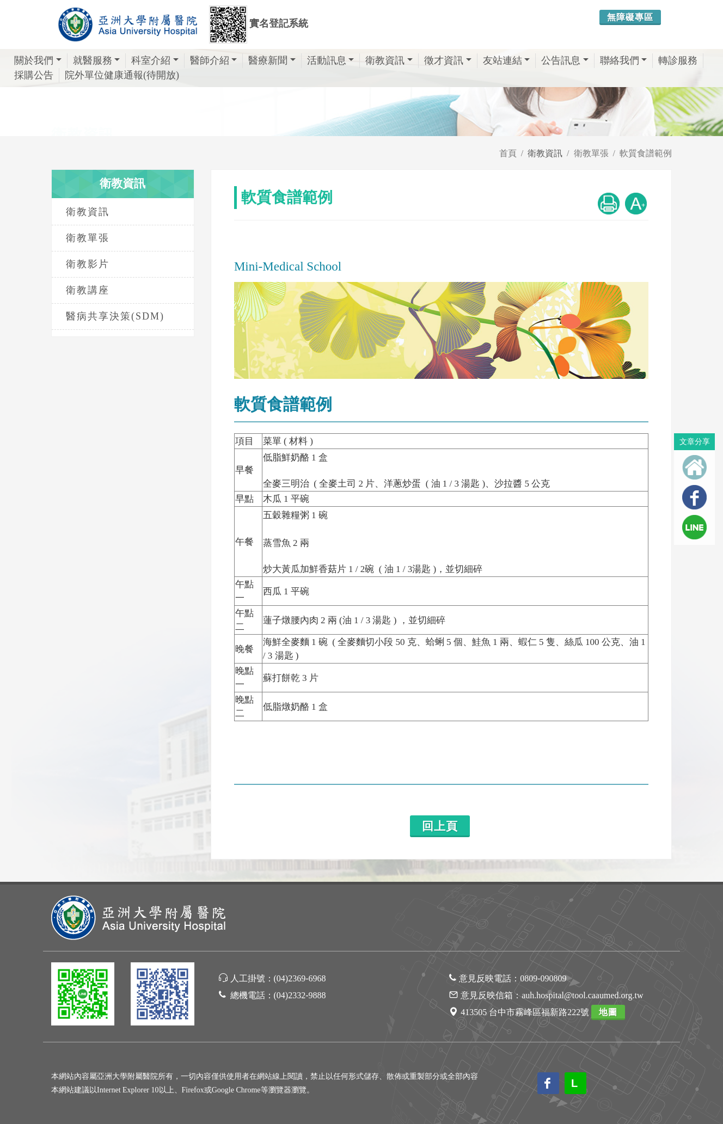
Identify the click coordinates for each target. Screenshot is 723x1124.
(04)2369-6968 (300, 978)
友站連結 (506, 60)
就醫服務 (96, 60)
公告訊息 (565, 60)
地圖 (608, 1012)
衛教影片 (87, 264)
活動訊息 (330, 60)
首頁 (508, 153)
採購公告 (33, 75)
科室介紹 (155, 60)
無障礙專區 (630, 17)
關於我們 (38, 60)
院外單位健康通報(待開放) (122, 75)
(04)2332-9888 (300, 995)
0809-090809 (543, 978)
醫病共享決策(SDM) (115, 316)
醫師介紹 (213, 60)
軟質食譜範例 (646, 153)
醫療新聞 (272, 60)
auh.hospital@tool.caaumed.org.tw (582, 995)
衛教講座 (87, 290)
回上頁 (440, 826)
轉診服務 (677, 60)
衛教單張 (591, 153)
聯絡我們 (623, 60)
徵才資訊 (447, 60)
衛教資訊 (389, 60)
